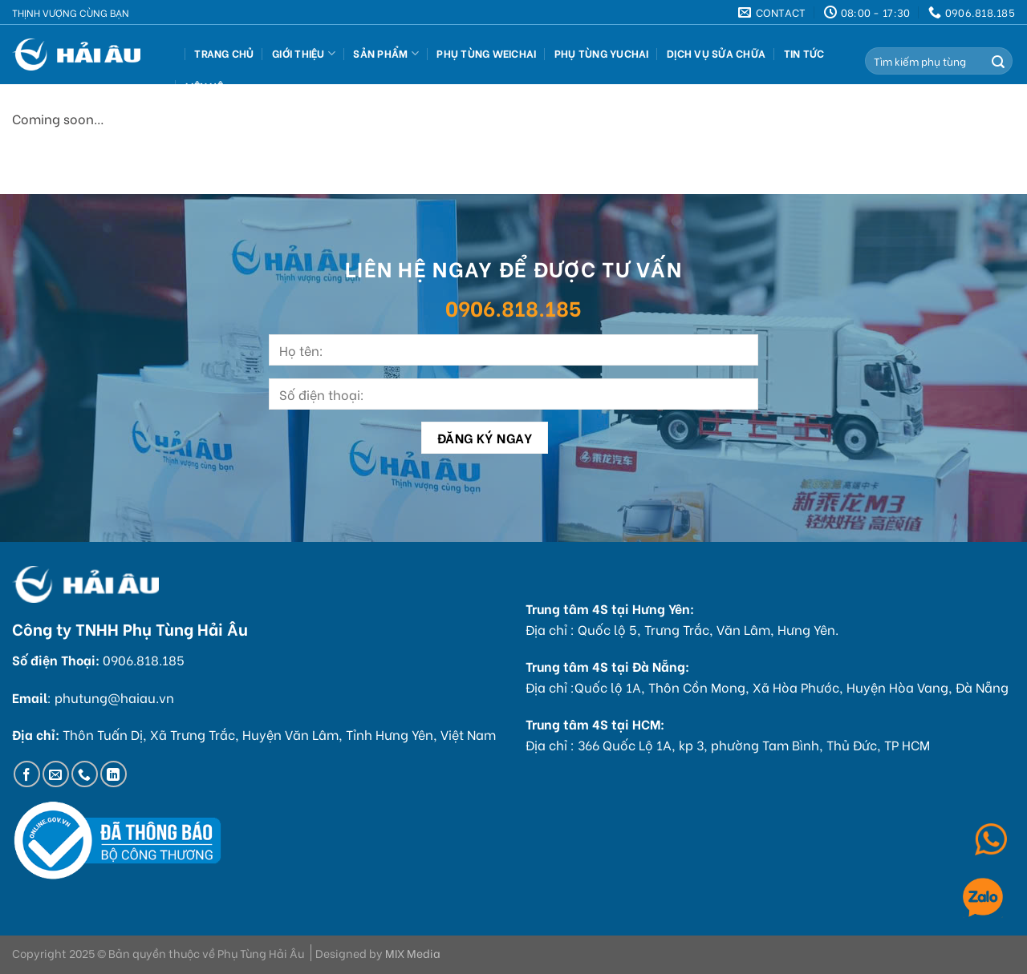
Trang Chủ (224, 53)
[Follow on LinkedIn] (113, 774)
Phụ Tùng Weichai (486, 53)
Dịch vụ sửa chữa (716, 53)
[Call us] (84, 774)
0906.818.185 (513, 307)
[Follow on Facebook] (27, 774)
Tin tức (804, 53)
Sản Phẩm (386, 53)
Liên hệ (204, 86)
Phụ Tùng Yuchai (601, 53)
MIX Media (412, 952)
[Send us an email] (56, 774)
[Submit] (998, 61)
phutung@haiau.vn (114, 697)
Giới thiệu (303, 53)
